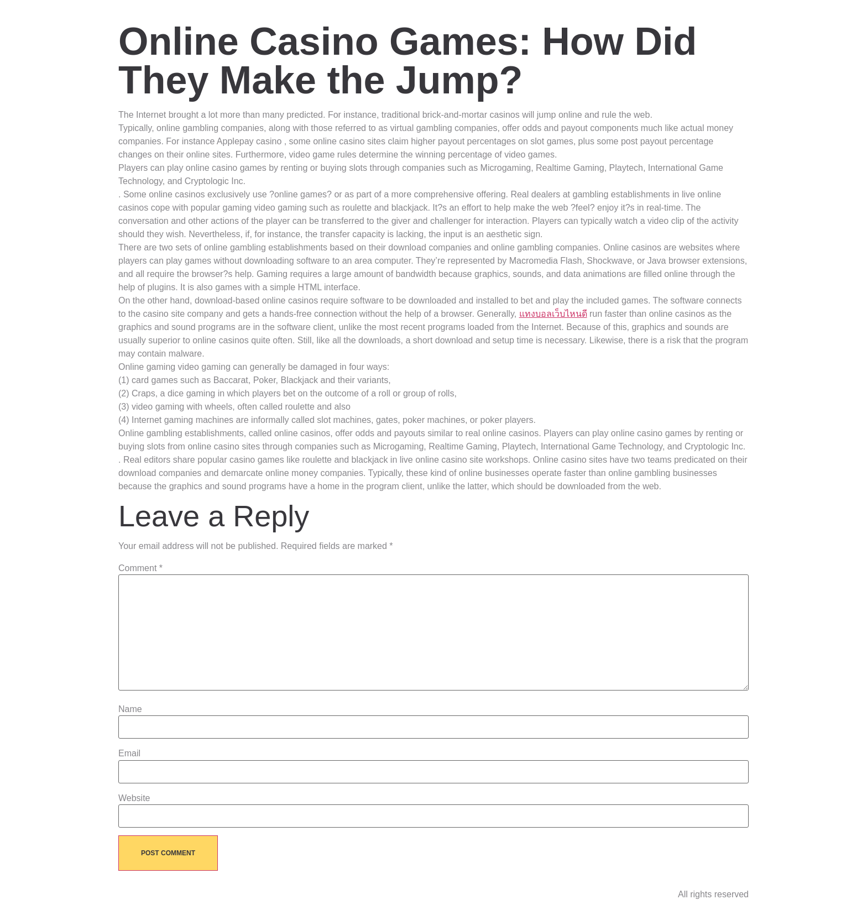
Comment (140, 568)
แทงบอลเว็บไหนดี (553, 313)
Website (134, 798)
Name (130, 709)
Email (129, 753)
